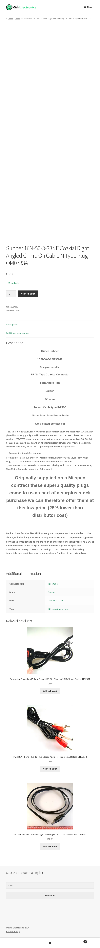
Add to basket (28, 293)
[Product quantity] (11, 293)
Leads (17, 18)
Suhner (51, 592)
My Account (16, 943)
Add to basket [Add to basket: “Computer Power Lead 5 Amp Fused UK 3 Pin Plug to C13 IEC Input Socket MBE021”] (50, 691)
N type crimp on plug (58, 608)
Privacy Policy (13, 931)
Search (50, 943)
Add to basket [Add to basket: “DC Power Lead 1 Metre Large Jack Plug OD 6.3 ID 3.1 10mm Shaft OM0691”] (50, 846)
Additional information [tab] (17, 333)
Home (10, 18)
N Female (53, 583)
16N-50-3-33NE (55, 600)
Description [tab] (12, 324)
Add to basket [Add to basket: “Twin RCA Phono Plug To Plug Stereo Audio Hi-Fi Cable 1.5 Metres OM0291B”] (50, 768)
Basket (77, 941)
